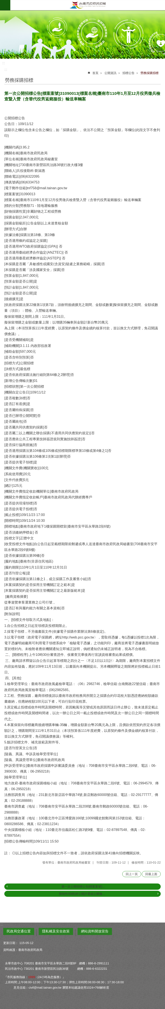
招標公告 (128, 73)
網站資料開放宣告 (94, 931)
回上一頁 (132, 874)
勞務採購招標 (150, 73)
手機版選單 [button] (5, 5)
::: (3, 63)
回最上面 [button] (151, 874)
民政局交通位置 (19, 931)
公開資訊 (110, 73)
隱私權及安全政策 (56, 931)
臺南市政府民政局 (87, 5)
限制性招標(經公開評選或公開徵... (82, 894)
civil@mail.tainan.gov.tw (45, 987)
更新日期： (10, 943)
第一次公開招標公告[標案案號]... (83, 886)
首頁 (95, 73)
